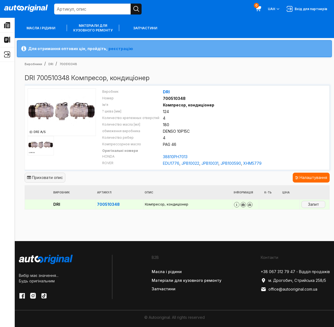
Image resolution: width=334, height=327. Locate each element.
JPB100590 (231, 163)
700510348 (108, 204)
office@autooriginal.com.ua (289, 289)
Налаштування (311, 177)
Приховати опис (45, 177)
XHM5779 (252, 163)
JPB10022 (190, 163)
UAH (274, 9)
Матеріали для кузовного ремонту (93, 28)
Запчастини (145, 28)
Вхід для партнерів (307, 9)
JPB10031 (209, 163)
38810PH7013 (175, 156)
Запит (313, 204)
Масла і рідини (41, 28)
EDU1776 (171, 163)
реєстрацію (121, 48)
